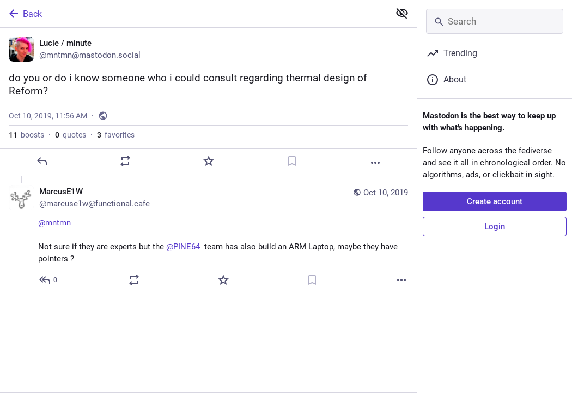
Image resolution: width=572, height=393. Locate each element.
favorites (116, 135)
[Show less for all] (402, 13)
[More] (375, 162)
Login (494, 226)
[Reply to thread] (48, 280)
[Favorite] (208, 161)
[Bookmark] (292, 161)
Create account (494, 201)
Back (24, 13)
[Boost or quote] (125, 161)
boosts (26, 135)
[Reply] (41, 161)
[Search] (494, 21)
